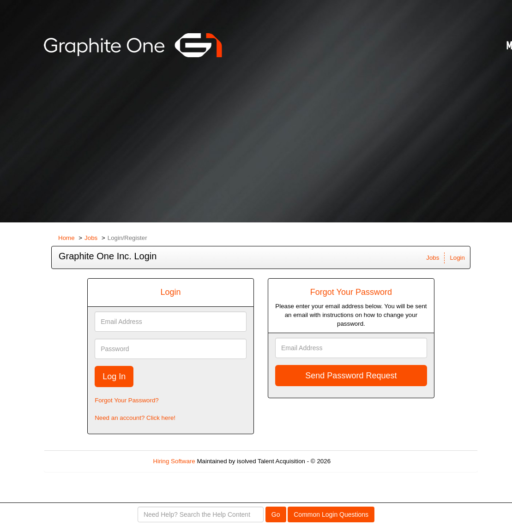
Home (66, 237)
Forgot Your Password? (127, 400)
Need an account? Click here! (135, 417)
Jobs (90, 237)
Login (457, 257)
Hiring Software (174, 461)
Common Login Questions (331, 514)
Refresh (358, 461)
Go (275, 514)
